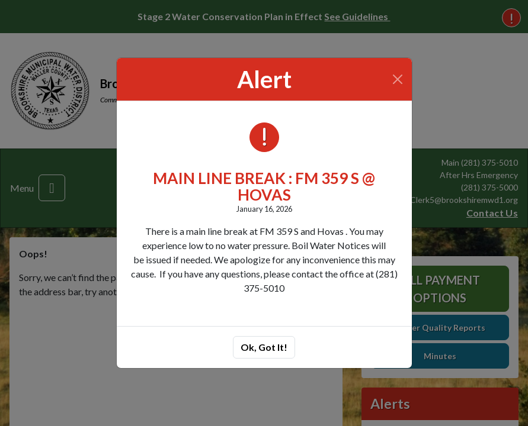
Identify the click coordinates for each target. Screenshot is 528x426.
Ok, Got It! (264, 347)
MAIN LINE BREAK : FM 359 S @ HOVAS (264, 187)
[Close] (397, 79)
